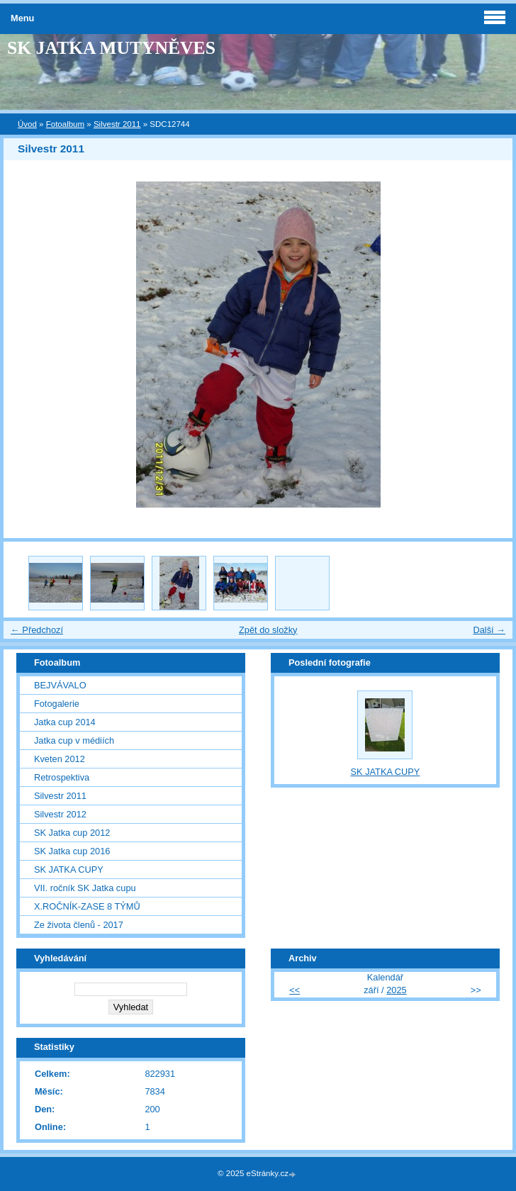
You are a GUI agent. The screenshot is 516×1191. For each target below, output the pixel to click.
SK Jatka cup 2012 (72, 832)
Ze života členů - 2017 (78, 924)
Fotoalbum (65, 124)
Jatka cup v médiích (74, 740)
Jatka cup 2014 (65, 722)
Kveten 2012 (59, 759)
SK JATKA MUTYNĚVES (111, 48)
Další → (489, 630)
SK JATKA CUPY (68, 869)
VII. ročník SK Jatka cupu (85, 888)
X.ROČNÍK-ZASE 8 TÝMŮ (87, 906)
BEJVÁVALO (60, 685)
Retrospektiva (61, 777)
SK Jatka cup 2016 (72, 851)
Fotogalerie (56, 703)
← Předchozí (37, 630)
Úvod (27, 124)
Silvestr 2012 (60, 814)
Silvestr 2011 (117, 124)
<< (294, 990)
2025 (396, 990)
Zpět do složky (268, 630)
